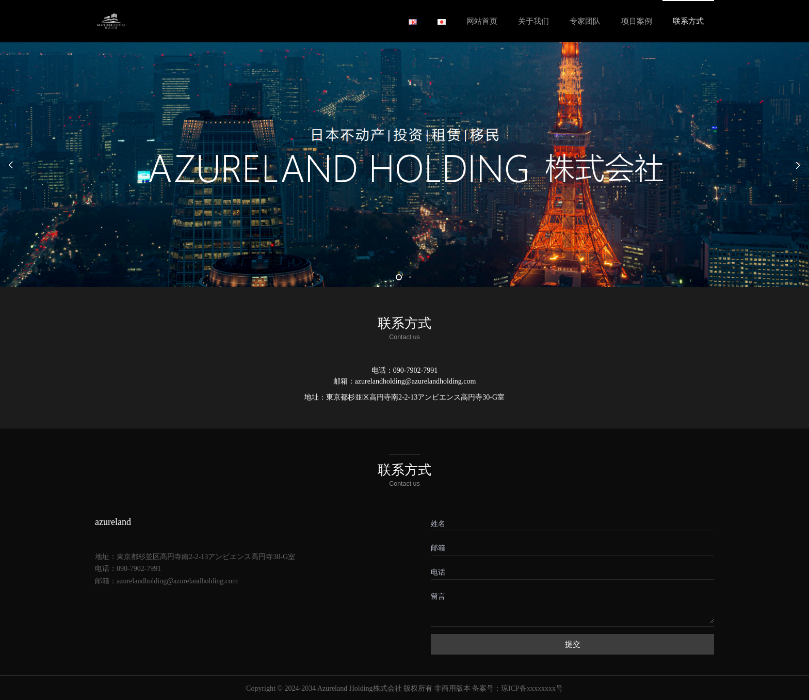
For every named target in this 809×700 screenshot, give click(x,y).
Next (788, 164)
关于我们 (533, 21)
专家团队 (585, 21)
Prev (20, 164)
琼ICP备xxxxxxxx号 (532, 688)
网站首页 (481, 21)
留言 (438, 596)
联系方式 (688, 21)
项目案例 (636, 21)
